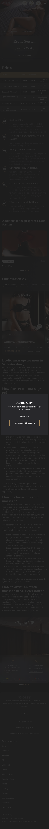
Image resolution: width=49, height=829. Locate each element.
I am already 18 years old (24, 423)
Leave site (24, 416)
